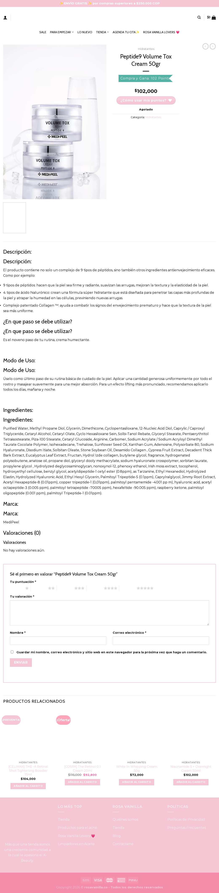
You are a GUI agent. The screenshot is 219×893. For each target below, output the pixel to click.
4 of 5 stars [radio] (95, 588)
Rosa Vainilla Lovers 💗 (76, 836)
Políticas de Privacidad (186, 820)
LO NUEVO (84, 32)
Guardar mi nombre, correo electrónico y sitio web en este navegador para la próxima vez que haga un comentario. (111, 652)
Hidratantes (146, 48)
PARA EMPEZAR (61, 32)
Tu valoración (22, 596)
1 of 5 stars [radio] (16, 588)
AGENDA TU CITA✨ (126, 32)
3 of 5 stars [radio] (65, 588)
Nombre (17, 633)
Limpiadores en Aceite (76, 844)
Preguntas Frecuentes (186, 828)
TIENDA (102, 32)
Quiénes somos (125, 820)
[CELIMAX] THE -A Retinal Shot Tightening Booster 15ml (28, 770)
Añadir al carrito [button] (28, 786)
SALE (42, 32)
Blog (117, 836)
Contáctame (123, 844)
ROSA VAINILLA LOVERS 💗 (161, 32)
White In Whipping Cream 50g (136, 769)
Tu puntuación (23, 582)
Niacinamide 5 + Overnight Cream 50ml (190, 769)
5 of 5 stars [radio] (128, 588)
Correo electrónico (129, 633)
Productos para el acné (77, 828)
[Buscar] (199, 17)
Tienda (63, 820)
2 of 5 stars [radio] (39, 588)
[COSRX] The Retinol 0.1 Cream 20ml (82, 769)
